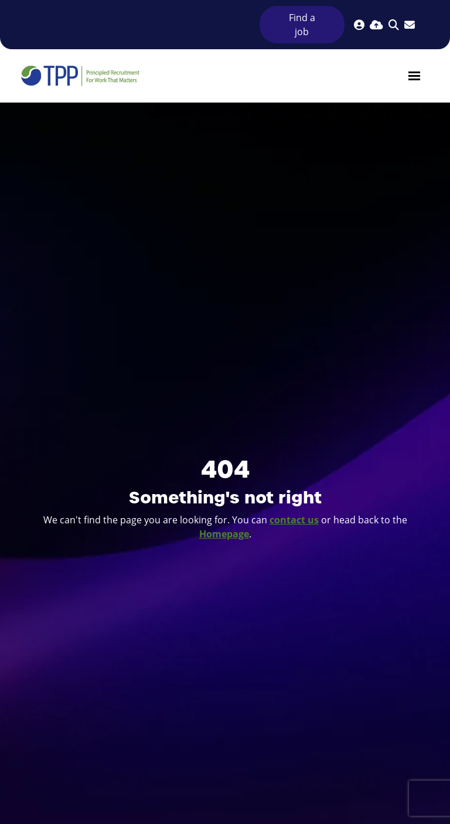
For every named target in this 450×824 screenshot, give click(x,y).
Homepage (224, 533)
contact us (294, 519)
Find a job (302, 24)
